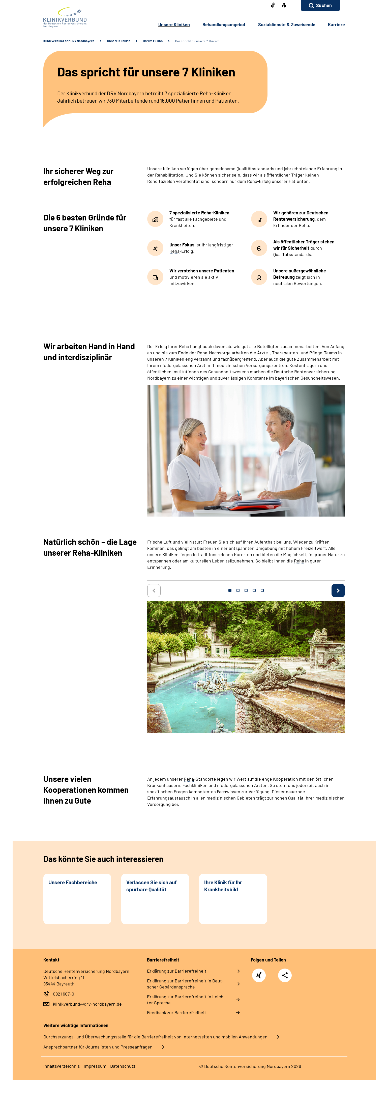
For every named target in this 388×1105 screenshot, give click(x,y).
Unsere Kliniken (119, 41)
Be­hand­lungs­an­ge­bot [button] (224, 24)
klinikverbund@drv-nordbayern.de (87, 1004)
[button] (320, 5)
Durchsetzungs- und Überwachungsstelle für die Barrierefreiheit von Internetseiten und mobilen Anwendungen (155, 1036)
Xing (258, 973)
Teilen (284, 975)
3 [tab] (246, 590)
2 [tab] (238, 590)
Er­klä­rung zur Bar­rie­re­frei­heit (176, 971)
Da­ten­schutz (122, 1066)
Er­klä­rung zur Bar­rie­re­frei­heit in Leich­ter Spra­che (186, 999)
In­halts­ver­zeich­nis (61, 1066)
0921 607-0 (63, 994)
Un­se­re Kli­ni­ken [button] (174, 24)
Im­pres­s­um (95, 1066)
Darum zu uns (153, 41)
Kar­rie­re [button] (336, 24)
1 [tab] (230, 590)
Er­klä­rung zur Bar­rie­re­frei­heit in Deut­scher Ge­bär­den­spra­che (185, 983)
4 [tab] (254, 590)
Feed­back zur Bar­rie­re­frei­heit (176, 1012)
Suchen (324, 5)
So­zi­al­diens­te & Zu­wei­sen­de (286, 24)
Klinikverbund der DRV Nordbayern (69, 41)
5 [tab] (262, 590)
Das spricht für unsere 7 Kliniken (197, 41)
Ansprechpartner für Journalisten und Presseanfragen (98, 1047)
